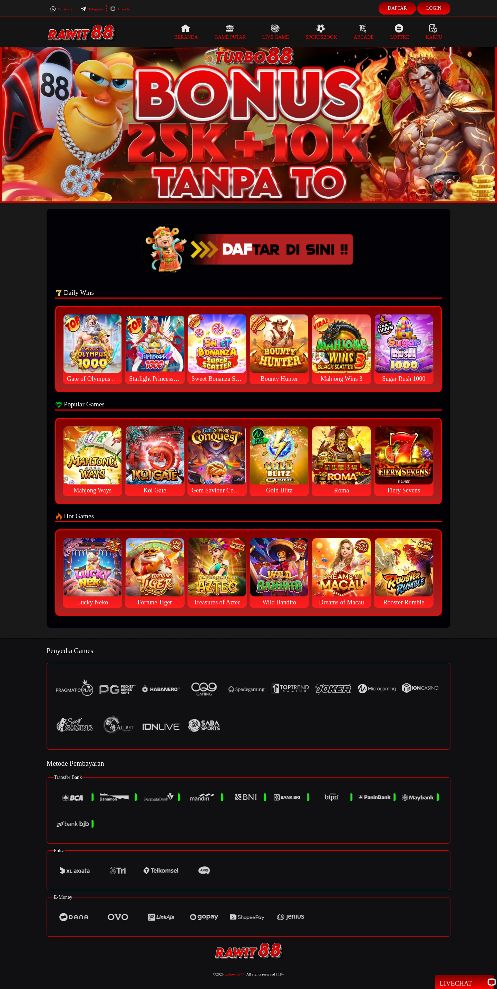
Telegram (91, 9)
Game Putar (230, 32)
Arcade (364, 32)
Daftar (397, 8)
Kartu (434, 32)
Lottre (399, 32)
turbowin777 (234, 974)
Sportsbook (321, 32)
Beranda (186, 32)
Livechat (120, 9)
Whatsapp (61, 9)
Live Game (275, 32)
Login (433, 8)
